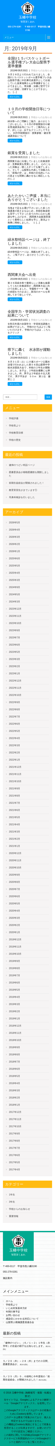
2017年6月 (14, 1155)
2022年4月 (14, 738)
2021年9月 (14, 788)
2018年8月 (14, 1054)
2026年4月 (14, 529)
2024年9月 (14, 587)
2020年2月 (14, 925)
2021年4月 (14, 824)
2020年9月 (14, 875)
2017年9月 (14, 1133)
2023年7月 (14, 637)
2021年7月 (14, 803)
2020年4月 (14, 910)
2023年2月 (14, 666)
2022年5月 (14, 731)
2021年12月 (15, 767)
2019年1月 (14, 1018)
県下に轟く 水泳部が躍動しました (29, 351)
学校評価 (13, 418)
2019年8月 (14, 968)
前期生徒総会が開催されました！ (26, 483)
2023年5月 (14, 652)
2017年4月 (14, 1169)
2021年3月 (14, 831)
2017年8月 (14, 1141)
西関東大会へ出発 (22, 275)
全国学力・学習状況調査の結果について (29, 313)
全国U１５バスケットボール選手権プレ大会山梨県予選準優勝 (29, 62)
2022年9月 (14, 702)
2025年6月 (14, 558)
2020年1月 (14, 932)
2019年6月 (14, 982)
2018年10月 (15, 1040)
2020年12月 (15, 853)
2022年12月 (15, 680)
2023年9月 (14, 630)
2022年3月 (14, 745)
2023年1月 (14, 673)
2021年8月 (14, 795)
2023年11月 (15, 616)
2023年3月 (14, 659)
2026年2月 (14, 544)
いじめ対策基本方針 (16, 1308)
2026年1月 (14, 551)
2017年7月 (14, 1148)
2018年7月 (14, 1061)
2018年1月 (14, 1105)
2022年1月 (14, 760)
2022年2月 (14, 752)
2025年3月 (14, 580)
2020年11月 (15, 860)
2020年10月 (15, 867)
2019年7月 (14, 975)
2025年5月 (14, 565)
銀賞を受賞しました (24, 153)
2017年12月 (15, 1112)
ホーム (9, 1301)
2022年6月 (14, 724)
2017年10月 (15, 1126)
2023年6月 (14, 644)
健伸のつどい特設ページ (22, 465)
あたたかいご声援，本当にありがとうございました (29, 198)
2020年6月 (14, 896)
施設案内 (7, 1278)
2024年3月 (14, 601)
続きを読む (15, 97)
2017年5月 (14, 1162)
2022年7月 (14, 716)
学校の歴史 (15, 440)
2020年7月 (14, 889)
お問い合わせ (13, 1315)
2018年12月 (15, 1025)
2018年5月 (14, 1076)
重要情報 (13, 1216)
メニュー (9, 37)
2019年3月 (14, 1004)
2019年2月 (14, 1011)
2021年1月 (14, 846)
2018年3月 (14, 1090)
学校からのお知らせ (41, 70)
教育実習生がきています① (23, 490)
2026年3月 (14, 537)
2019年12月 (15, 939)
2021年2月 (14, 839)
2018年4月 (14, 1083)
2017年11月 (15, 1119)
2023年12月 (15, 609)
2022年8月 (14, 709)
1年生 (12, 1194)
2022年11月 (15, 688)
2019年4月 (14, 997)
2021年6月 (14, 810)
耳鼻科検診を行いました (22, 497)
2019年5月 (14, 990)
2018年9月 (14, 1047)
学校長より (15, 425)
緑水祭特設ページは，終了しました (29, 241)
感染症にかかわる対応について (22, 1318)
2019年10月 (15, 954)
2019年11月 (15, 946)
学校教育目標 (16, 432)
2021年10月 (15, 781)
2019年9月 (14, 961)
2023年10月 (15, 623)
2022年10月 (15, 695)
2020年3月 (14, 918)
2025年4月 (14, 573)
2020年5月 (14, 903)
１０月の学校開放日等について (29, 111)
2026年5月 (14, 522)
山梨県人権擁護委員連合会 (20, 1322)
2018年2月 (14, 1097)
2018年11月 (15, 1033)
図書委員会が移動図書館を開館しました (29, 474)
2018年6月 (14, 1069)
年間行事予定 (13, 1311)
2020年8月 (14, 882)
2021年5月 (14, 817)
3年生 (12, 1202)
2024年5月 (14, 594)
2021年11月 (15, 774)
